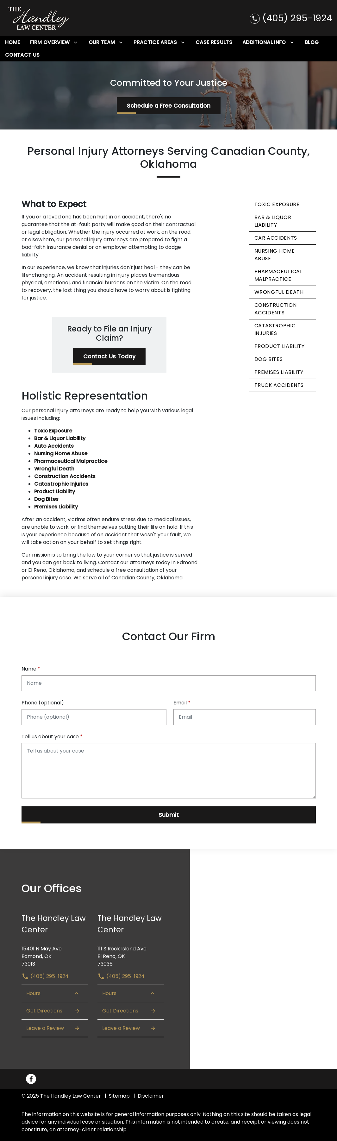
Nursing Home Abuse (274, 254)
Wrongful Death (279, 292)
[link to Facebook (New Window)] (31, 1079)
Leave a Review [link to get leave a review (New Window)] (53, 1028)
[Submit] (169, 814)
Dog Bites (268, 359)
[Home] (12, 42)
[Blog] (311, 42)
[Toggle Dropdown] (75, 43)
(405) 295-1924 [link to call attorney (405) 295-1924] (45, 976)
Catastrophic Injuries (275, 329)
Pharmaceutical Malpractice (278, 275)
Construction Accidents (275, 308)
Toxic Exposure (277, 204)
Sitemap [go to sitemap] (119, 1096)
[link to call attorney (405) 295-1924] (291, 17)
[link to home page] (39, 18)
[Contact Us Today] (109, 356)
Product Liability (279, 346)
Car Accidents (275, 238)
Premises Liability (279, 372)
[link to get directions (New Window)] (55, 954)
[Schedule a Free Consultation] (169, 105)
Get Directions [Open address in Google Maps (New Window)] (53, 1011)
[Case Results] (214, 42)
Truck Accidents (279, 385)
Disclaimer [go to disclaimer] (151, 1096)
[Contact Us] (22, 55)
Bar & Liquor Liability (272, 221)
